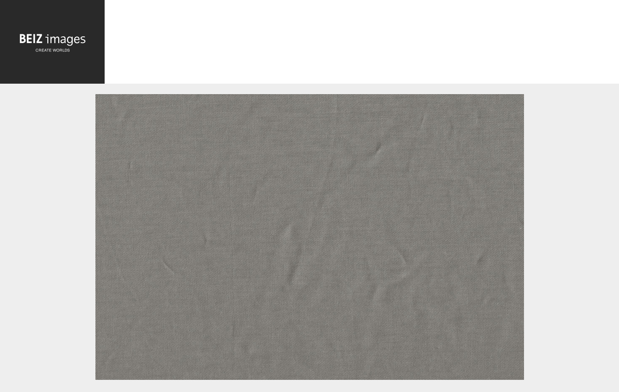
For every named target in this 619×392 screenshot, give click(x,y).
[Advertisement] (362, 43)
